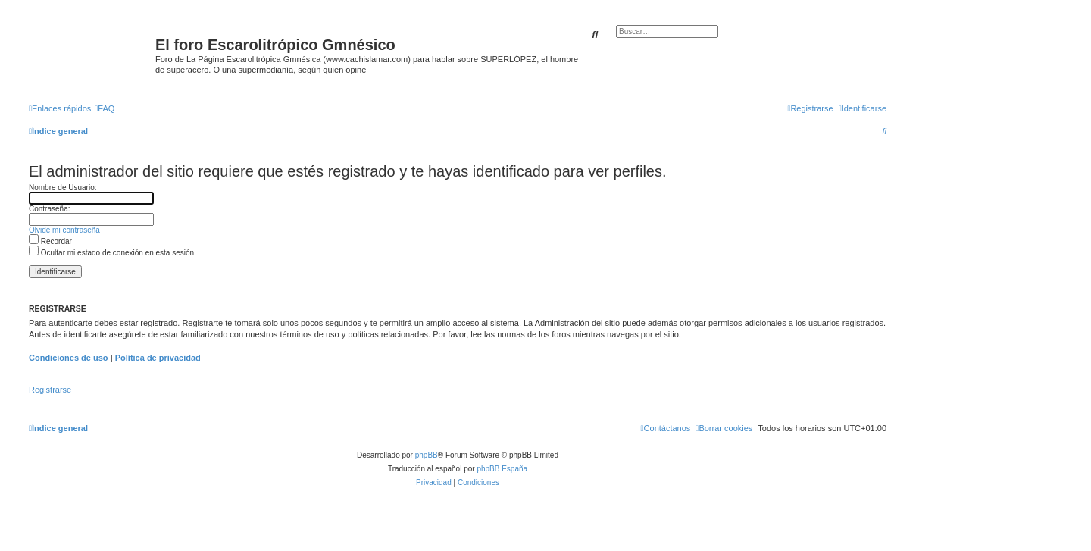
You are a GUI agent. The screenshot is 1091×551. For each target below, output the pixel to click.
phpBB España (502, 469)
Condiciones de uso (68, 357)
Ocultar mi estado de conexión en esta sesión (111, 253)
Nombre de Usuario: (62, 187)
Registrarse (50, 389)
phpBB (426, 455)
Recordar (50, 241)
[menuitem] (104, 108)
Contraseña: (49, 209)
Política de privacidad (158, 357)
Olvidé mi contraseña (64, 230)
